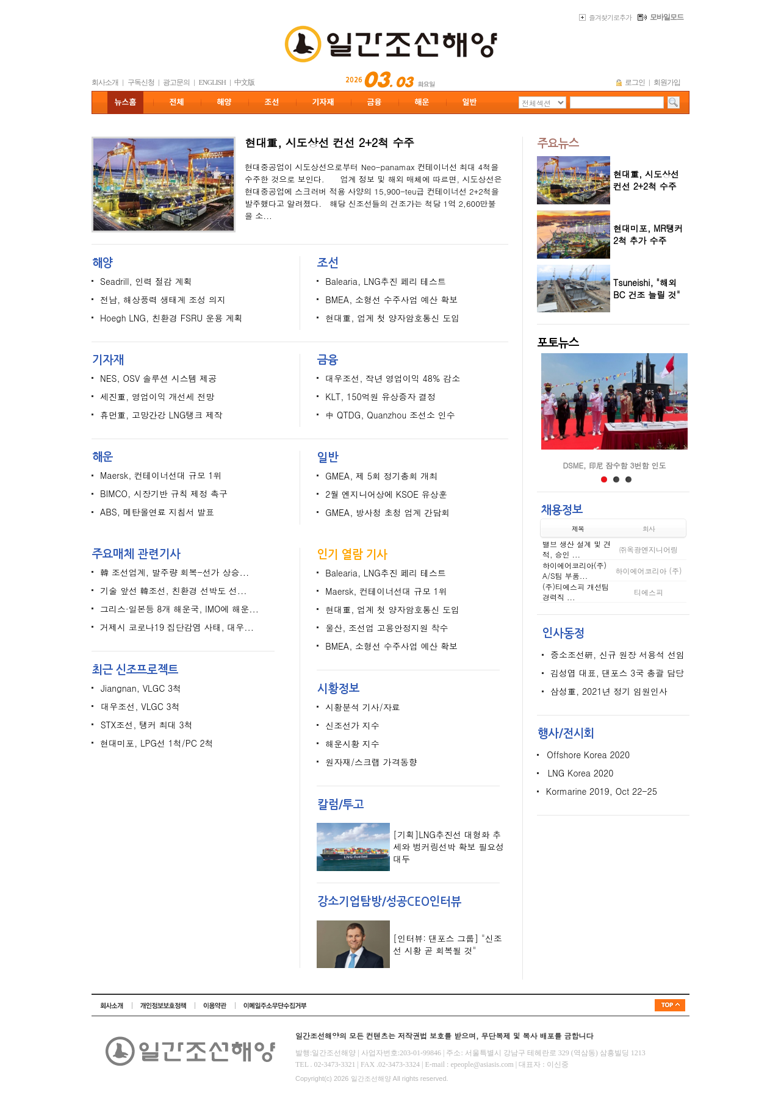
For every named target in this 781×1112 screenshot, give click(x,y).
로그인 (635, 82)
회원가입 (666, 82)
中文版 (244, 82)
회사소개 (105, 82)
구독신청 (141, 82)
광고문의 (176, 82)
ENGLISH (212, 82)
